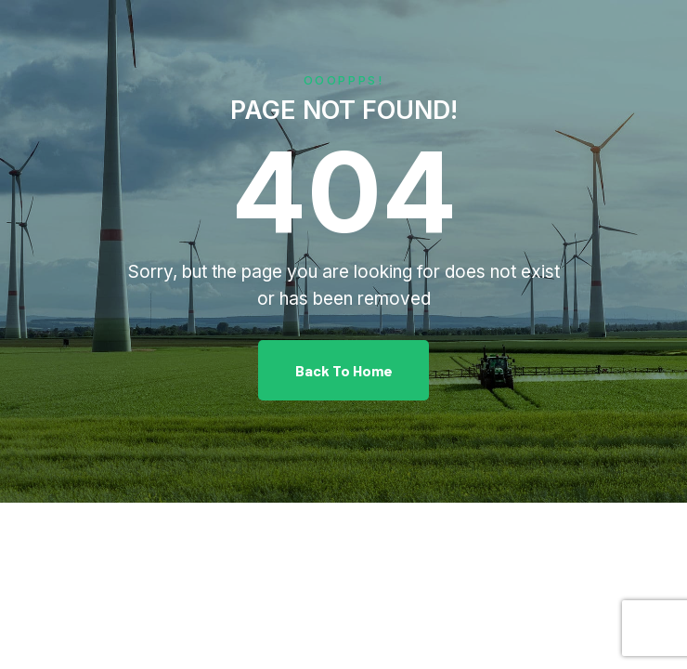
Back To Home (344, 370)
